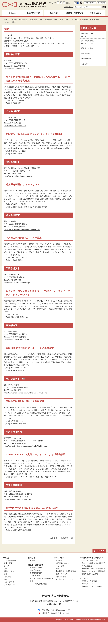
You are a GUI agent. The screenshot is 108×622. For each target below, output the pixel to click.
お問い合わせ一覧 (54, 604)
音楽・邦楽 (8, 563)
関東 (71, 538)
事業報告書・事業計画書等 (66, 571)
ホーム (6, 20)
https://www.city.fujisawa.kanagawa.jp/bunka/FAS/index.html (26, 446)
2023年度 (75, 20)
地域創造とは (61, 560)
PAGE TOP (99, 551)
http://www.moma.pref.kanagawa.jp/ (17, 499)
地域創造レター (36, 20)
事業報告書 (85, 53)
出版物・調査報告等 (74, 13)
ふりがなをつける (90, 3)
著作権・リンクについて (65, 579)
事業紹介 (12, 13)
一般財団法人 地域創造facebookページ (54, 610)
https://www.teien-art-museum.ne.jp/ (17, 340)
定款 (57, 568)
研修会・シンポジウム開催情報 (93, 568)
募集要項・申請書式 (89, 581)
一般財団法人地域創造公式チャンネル (54, 613)
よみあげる (101, 3)
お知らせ (54, 13)
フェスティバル (10, 585)
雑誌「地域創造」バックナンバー (88, 42)
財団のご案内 (95, 13)
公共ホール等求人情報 (90, 560)
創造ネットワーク (11, 571)
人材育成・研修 (10, 560)
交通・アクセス (62, 574)
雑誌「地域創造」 (36, 570)
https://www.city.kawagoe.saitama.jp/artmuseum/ (22, 229)
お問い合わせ (68, 7)
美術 (5, 574)
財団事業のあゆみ (62, 563)
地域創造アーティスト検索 (92, 586)
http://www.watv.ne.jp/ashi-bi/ (15, 125)
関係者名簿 (60, 566)
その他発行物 (86, 58)
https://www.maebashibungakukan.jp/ (18, 176)
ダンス (6, 566)
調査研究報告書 (87, 48)
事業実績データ (33, 13)
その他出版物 (35, 576)
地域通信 (64, 538)
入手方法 (84, 64)
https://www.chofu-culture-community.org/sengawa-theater (25, 393)
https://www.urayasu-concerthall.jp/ (17, 283)
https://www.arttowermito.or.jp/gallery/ (18, 68)
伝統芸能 (7, 577)
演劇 (5, 568)
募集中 (32, 560)
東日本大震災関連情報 (38, 584)
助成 (5, 579)
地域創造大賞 (9, 582)
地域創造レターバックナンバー (57, 20)
